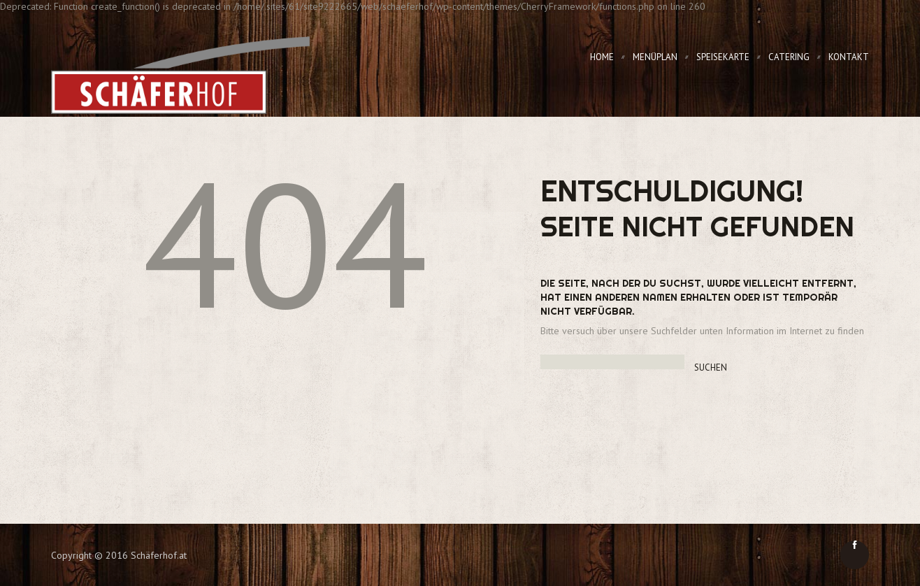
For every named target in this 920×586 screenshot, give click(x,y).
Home (602, 57)
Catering (789, 57)
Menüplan (655, 57)
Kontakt (848, 57)
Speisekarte (722, 57)
